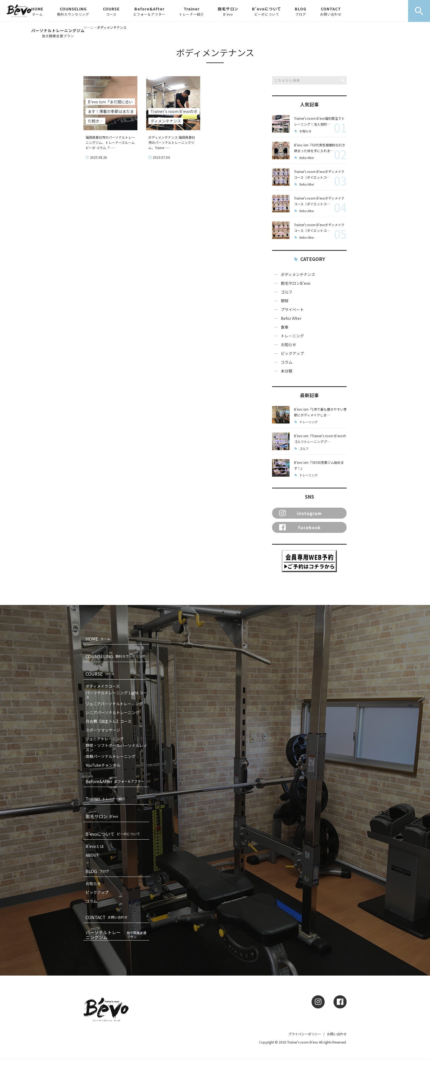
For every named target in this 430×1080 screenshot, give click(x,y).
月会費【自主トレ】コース (108, 721)
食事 (284, 327)
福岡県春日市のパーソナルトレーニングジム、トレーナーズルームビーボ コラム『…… (110, 142)
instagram (300, 513)
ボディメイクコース (103, 686)
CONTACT (330, 11)
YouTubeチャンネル (103, 765)
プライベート (292, 309)
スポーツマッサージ (103, 730)
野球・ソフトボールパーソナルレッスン (116, 747)
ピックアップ (292, 353)
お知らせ (305, 131)
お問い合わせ (337, 1033)
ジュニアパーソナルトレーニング (114, 703)
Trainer (191, 11)
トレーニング (292, 336)
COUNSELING (73, 11)
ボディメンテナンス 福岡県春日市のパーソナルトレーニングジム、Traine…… (171, 142)
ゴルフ (286, 292)
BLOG (300, 11)
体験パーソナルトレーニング (110, 756)
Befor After (306, 158)
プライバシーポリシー (304, 1033)
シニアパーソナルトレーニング (112, 712)
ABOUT (92, 855)
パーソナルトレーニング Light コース (116, 694)
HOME (37, 11)
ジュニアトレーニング (105, 738)
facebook (300, 527)
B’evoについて (266, 11)
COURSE (111, 11)
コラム (286, 362)
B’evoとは (95, 846)
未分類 (286, 371)
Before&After (149, 11)
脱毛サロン (228, 11)
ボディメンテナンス (298, 274)
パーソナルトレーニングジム (58, 33)
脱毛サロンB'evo (295, 283)
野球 (284, 300)
